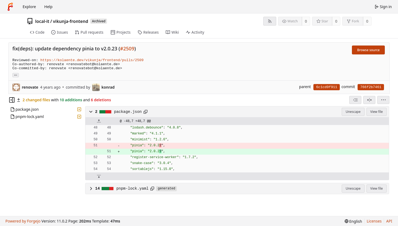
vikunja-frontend (70, 21)
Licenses (374, 221)
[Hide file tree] (12, 100)
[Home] (10, 7)
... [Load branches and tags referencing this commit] (15, 75)
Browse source (368, 50)
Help (48, 6)
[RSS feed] (269, 21)
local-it (42, 21)
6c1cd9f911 (326, 87)
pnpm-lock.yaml (132, 188)
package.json (128, 112)
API (389, 221)
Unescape (353, 111)
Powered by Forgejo (22, 221)
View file (376, 111)
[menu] (383, 100)
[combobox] (355, 100)
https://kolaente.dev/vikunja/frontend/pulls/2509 (92, 60)
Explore (29, 6)
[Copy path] (145, 112)
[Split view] (369, 100)
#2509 (127, 48)
